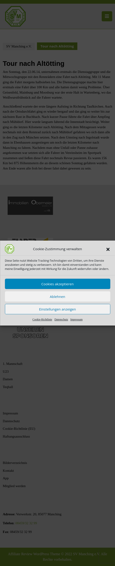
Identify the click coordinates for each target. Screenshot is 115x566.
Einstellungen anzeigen (57, 309)
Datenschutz (61, 319)
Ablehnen (57, 296)
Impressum (76, 319)
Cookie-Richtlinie (42, 319)
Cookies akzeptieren (57, 284)
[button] (108, 249)
